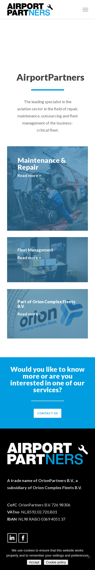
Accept (34, 562)
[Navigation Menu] (85, 9)
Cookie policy (56, 562)
